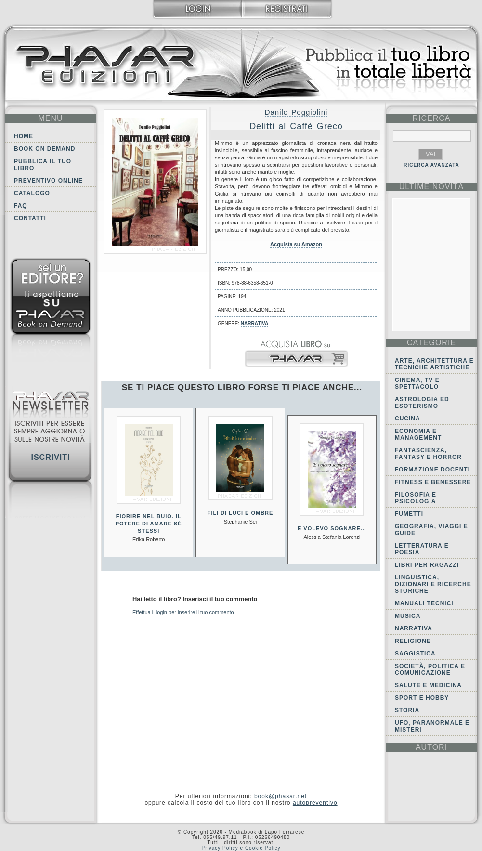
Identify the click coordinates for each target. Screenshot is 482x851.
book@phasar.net (280, 796)
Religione (413, 641)
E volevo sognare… (332, 528)
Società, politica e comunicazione (430, 669)
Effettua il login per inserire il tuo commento (183, 612)
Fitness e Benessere (433, 482)
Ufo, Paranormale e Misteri (432, 726)
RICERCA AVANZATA (431, 165)
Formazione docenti (432, 469)
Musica (407, 616)
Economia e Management (418, 434)
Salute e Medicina (428, 685)
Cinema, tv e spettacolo (417, 383)
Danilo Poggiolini (296, 112)
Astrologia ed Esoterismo (422, 402)
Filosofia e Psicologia (415, 498)
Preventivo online (48, 180)
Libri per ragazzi (427, 565)
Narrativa (254, 323)
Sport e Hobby (422, 697)
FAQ (20, 205)
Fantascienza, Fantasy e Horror (428, 453)
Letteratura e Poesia (422, 549)
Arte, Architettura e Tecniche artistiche (434, 364)
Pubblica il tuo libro (42, 164)
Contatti (30, 218)
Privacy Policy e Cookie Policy (241, 848)
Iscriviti (50, 457)
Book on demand (44, 148)
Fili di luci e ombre (241, 513)
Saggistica (415, 653)
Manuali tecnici (424, 603)
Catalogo (32, 193)
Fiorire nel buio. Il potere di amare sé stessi (149, 523)
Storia (407, 710)
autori (431, 747)
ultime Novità (431, 187)
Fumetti (409, 514)
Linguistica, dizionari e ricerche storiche (433, 584)
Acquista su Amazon (296, 244)
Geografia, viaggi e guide (431, 530)
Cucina (407, 418)
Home (23, 136)
